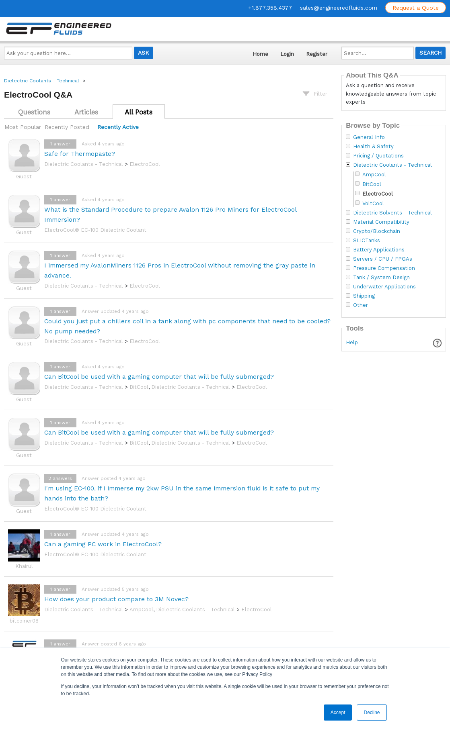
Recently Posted (67, 127)
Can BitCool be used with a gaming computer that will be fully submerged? (159, 376)
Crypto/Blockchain (376, 231)
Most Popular (22, 127)
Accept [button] (338, 712)
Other (360, 305)
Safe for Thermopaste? (79, 153)
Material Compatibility (381, 222)
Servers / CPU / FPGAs (382, 259)
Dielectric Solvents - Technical (392, 213)
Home (260, 54)
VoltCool (373, 203)
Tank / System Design (381, 277)
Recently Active (118, 127)
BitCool (138, 387)
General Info (369, 137)
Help (352, 342)
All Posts (138, 112)
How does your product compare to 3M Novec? (116, 599)
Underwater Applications (384, 287)
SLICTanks (366, 240)
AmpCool (141, 609)
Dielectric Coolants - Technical (41, 81)
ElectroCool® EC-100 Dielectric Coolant (95, 230)
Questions (34, 112)
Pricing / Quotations (378, 156)
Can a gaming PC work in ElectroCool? (103, 544)
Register (316, 54)
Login (287, 54)
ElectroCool (144, 164)
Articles (86, 112)
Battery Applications (379, 250)
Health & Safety (373, 146)
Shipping (364, 296)
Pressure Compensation (384, 268)
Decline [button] (372, 712)
